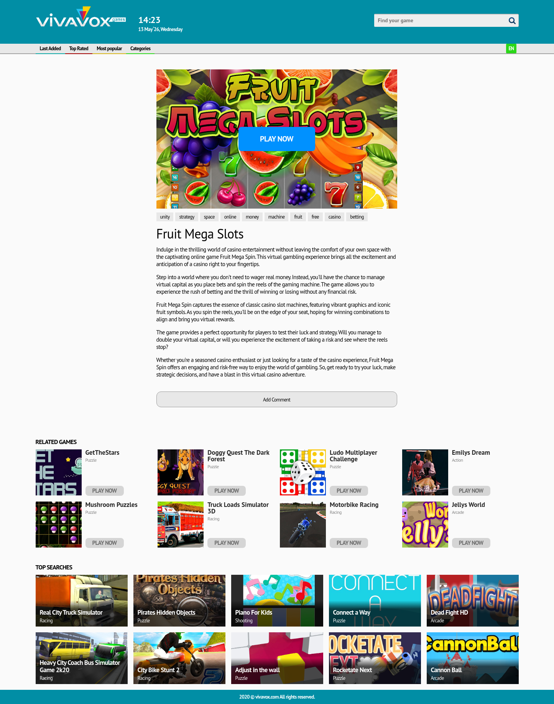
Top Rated (79, 48)
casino (335, 217)
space (209, 217)
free (315, 217)
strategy (186, 217)
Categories (140, 48)
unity (165, 217)
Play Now (276, 139)
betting (357, 217)
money (252, 217)
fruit (298, 217)
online (230, 217)
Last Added (50, 48)
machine (276, 217)
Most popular (109, 48)
